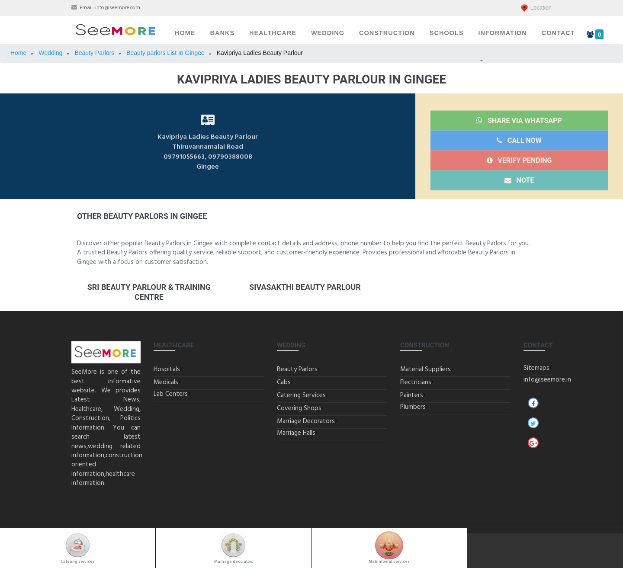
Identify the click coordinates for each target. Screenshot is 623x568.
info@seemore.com (117, 7)
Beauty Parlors (297, 369)
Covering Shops (299, 408)
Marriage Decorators (306, 421)
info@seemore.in (547, 379)
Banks (222, 32)
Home (185, 32)
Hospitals (167, 369)
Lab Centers (171, 394)
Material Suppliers (425, 369)
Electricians (415, 382)
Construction (387, 32)
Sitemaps (536, 368)
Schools (447, 32)
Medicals (166, 382)
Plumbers (413, 407)
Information (502, 32)
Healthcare (272, 32)
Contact (558, 32)
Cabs (284, 382)
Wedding (327, 32)
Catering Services (301, 395)
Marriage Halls (296, 433)
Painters (411, 395)
